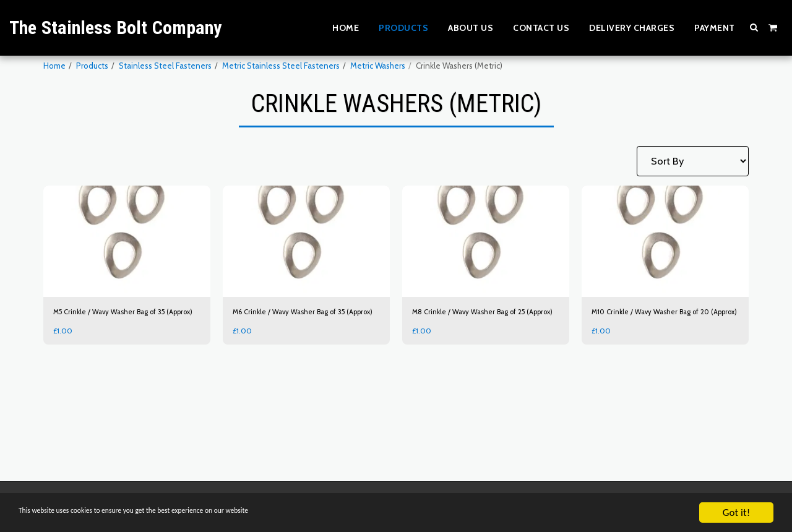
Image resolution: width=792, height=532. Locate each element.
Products (92, 66)
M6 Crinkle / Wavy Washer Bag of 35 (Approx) (296, 318)
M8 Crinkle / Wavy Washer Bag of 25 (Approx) (476, 318)
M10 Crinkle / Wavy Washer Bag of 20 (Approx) (658, 318)
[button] (754, 27)
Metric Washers (377, 66)
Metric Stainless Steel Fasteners (281, 66)
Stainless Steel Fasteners (165, 66)
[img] (126, 241)
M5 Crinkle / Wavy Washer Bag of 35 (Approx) (116, 318)
